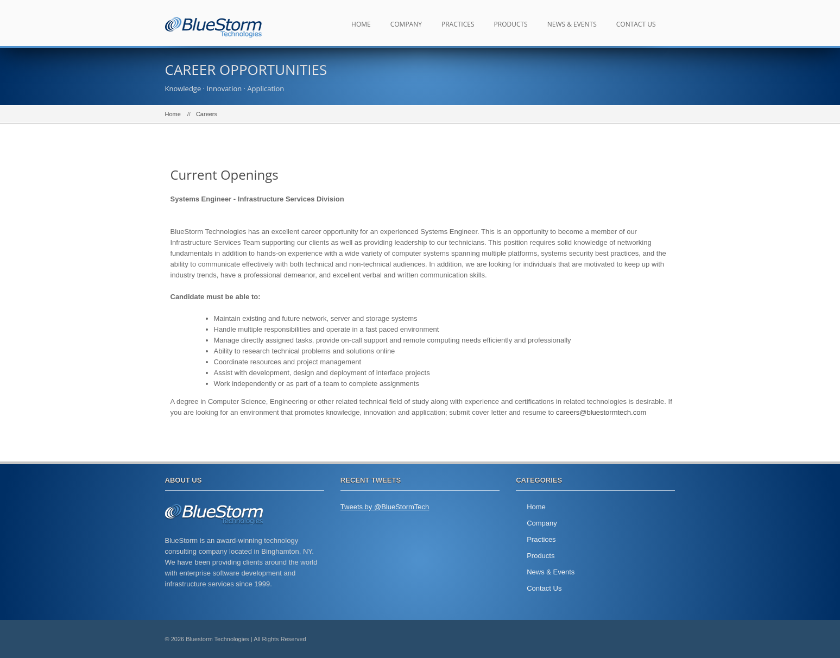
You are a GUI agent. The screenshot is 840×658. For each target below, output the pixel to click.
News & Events (572, 24)
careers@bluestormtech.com (601, 412)
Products (511, 24)
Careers (206, 114)
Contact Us (636, 24)
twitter (637, 639)
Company (406, 24)
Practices (458, 24)
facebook (662, 639)
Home (361, 24)
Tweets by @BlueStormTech (384, 507)
